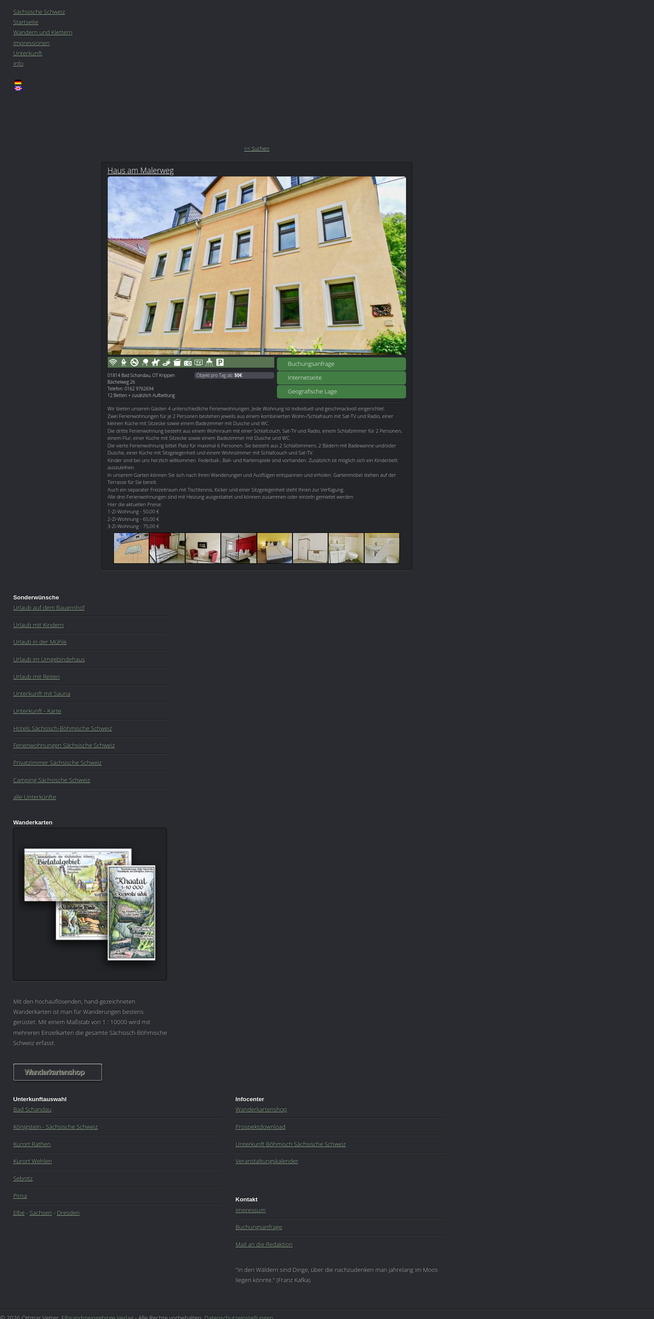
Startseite (25, 22)
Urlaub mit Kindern (38, 625)
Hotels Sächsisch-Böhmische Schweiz (62, 728)
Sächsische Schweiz (39, 12)
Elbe (18, 1212)
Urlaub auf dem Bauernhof (48, 607)
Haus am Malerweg (141, 170)
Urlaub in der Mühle (39, 642)
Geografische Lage (312, 391)
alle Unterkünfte (34, 797)
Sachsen (40, 1212)
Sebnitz (22, 1178)
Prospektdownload (260, 1126)
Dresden (68, 1212)
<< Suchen (256, 148)
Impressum (251, 1210)
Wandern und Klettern (42, 32)
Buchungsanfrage (311, 364)
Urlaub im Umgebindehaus (49, 659)
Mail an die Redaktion (264, 1244)
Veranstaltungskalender (267, 1161)
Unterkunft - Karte (37, 711)
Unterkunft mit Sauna (41, 693)
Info (18, 63)
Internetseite (305, 377)
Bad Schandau (32, 1109)
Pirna (20, 1196)
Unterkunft (27, 53)
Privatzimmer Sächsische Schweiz (57, 762)
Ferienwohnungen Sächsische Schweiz (63, 745)
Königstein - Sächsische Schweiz (55, 1126)
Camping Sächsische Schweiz (51, 780)
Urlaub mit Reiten (36, 676)
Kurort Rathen (31, 1144)
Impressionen (31, 43)
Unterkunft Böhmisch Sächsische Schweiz (291, 1144)
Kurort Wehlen (32, 1161)
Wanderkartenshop (54, 1072)
